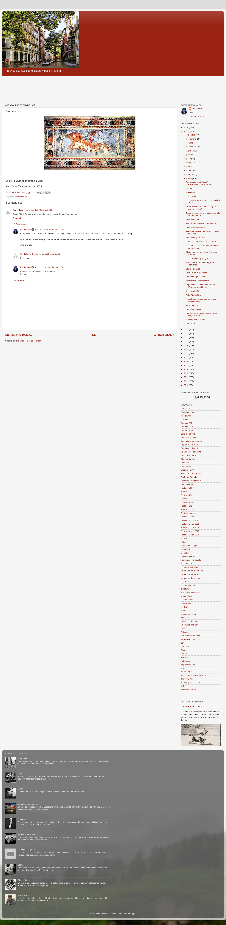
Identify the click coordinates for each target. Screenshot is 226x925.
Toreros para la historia (191, 682)
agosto (189, 151)
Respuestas (21, 224)
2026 (186, 127)
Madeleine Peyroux (26, 850)
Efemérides (186, 466)
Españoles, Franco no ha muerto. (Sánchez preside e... (201, 286)
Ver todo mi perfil (196, 116)
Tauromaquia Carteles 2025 (193, 675)
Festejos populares (189, 513)
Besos (20, 865)
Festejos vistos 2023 (190, 524)
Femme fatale (187, 484)
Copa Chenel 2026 (189, 448)
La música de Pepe (189, 574)
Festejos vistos (187, 517)
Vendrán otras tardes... (28, 804)
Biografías (22, 758)
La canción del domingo (191, 567)
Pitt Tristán (25, 229)
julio (188, 155)
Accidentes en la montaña (197, 281)
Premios (184, 657)
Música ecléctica (188, 614)
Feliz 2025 (190, 324)
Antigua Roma (192, 219)
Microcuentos (187, 600)
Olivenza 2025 (192, 291)
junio (188, 159)
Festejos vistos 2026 (190, 535)
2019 (186, 349)
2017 (186, 357)
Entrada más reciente (18, 334)
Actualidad (185, 408)
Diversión (185, 463)
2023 (186, 333)
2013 (186, 373)
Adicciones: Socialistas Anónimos (201, 223)
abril (188, 166)
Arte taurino (186, 416)
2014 (186, 369)
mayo (189, 163)
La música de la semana (192, 571)
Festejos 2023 (187, 499)
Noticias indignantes (190, 621)
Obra (183, 628)
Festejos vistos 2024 (190, 527)
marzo (189, 170)
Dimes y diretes (188, 459)
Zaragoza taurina (188, 690)
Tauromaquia (21, 197)
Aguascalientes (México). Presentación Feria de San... (200, 183)
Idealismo (190, 192)
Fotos (183, 542)
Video (183, 686)
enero (189, 178)
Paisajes (184, 632)
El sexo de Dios (193, 269)
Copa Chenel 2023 (189, 444)
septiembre (191, 147)
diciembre (191, 135)
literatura (185, 589)
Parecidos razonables (190, 636)
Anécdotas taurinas (189, 412)
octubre (190, 143)
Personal (185, 646)
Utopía (189, 188)
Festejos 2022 (187, 495)
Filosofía (184, 538)
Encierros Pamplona (190, 477)
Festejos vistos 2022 (190, 520)
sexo (183, 668)
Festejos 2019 (187, 488)
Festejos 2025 (187, 506)
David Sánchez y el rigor (197, 258)
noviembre (191, 139)
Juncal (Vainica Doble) (196, 320)
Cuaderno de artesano (191, 452)
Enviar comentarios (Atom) (30, 341)
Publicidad (185, 661)
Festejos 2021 (187, 491)
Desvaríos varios (188, 455)
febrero (189, 174)
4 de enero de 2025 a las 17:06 (49, 267)
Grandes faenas (188, 556)
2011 (186, 381)
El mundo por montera (191, 473)
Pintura (184, 650)
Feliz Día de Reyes (194, 295)
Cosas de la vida (193, 309)
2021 (186, 341)
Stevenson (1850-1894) (196, 238)
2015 (186, 365)
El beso (21, 789)
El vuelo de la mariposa (196, 273)
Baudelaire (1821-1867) (196, 277)
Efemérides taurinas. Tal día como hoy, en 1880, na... (201, 314)
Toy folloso (18, 210)
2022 (186, 337)
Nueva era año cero (190, 625)
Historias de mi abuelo (191, 560)
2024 (186, 330)
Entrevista (22, 895)
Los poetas (191, 196)
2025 (186, 131)
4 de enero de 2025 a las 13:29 (49, 229)
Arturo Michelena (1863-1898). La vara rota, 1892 (201, 208)
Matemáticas (186, 596)
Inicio (93, 334)
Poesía (184, 654)
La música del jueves (190, 578)
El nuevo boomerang (195, 227)
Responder (18, 218)
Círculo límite (24, 880)
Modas (184, 607)
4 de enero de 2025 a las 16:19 (46, 254)
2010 (186, 385)
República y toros (188, 664)
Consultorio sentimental (191, 441)
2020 (186, 345)
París (20, 773)
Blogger (132, 914)
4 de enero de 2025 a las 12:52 (38, 210)
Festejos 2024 (187, 502)
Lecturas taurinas (188, 585)
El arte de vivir (187, 470)
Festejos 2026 (187, 509)
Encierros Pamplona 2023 (192, 481)
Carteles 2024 (187, 423)
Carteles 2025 (187, 427)
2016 (186, 361)
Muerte (184, 610)
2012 (186, 377)
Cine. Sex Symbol (189, 434)
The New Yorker (188, 679)
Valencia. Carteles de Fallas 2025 (201, 241)
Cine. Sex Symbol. (189, 437)
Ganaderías (186, 549)
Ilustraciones (186, 563)
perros (184, 643)
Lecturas (185, 581)
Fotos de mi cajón (189, 545)
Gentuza (184, 553)
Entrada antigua (164, 334)
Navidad (184, 617)
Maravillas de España (190, 592)
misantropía (186, 603)
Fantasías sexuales (26, 834)
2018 (186, 353)
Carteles (184, 419)
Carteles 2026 (187, 430)
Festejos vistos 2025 (190, 531)
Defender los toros (191, 706)
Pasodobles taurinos (190, 639)
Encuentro (22, 819)
